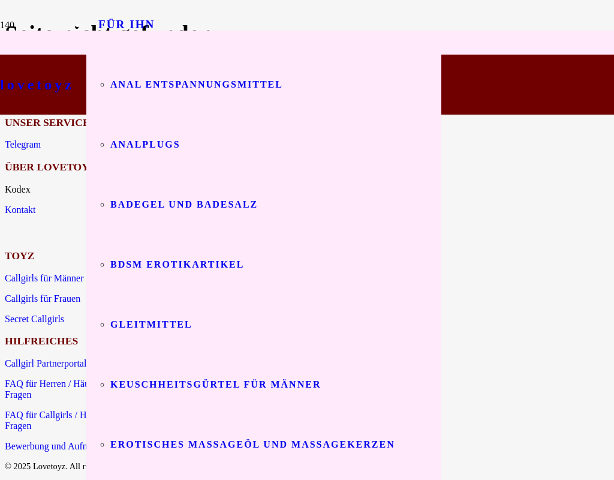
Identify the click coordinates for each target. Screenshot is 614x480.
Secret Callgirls (34, 319)
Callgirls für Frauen (42, 298)
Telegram (23, 144)
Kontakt (20, 210)
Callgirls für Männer (44, 278)
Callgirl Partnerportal (45, 363)
